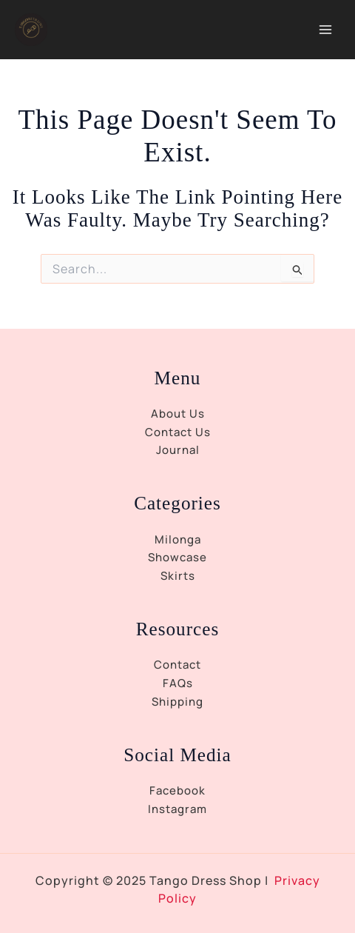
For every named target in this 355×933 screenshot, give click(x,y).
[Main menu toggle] (325, 30)
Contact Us (178, 432)
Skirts (177, 575)
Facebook (177, 790)
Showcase (177, 557)
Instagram (177, 809)
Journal (178, 450)
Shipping (177, 701)
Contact (177, 664)
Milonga (178, 539)
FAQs (178, 683)
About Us (178, 413)
